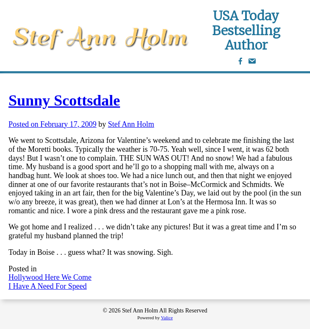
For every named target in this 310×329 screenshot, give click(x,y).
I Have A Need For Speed (47, 286)
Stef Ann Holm (131, 124)
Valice (167, 317)
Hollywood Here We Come (50, 277)
